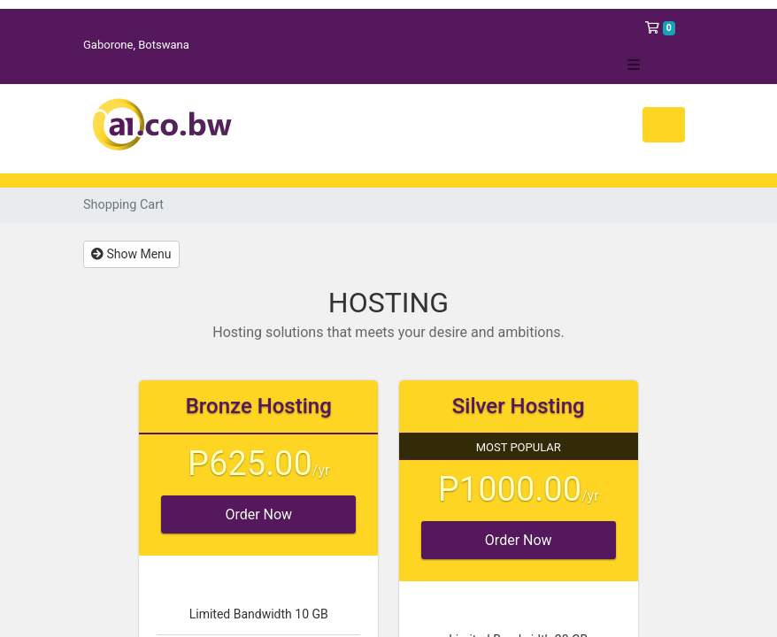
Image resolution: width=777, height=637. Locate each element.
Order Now (258, 514)
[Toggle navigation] (663, 124)
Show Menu (131, 254)
